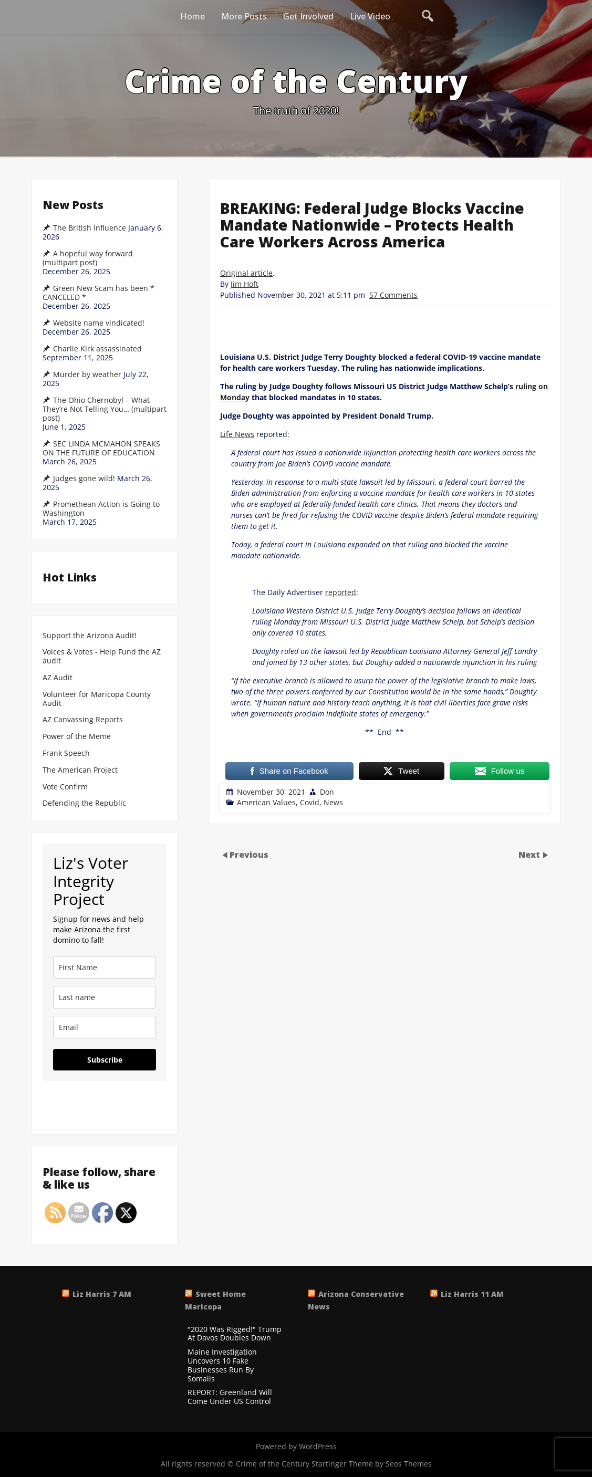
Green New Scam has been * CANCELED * (98, 293)
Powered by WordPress (296, 1446)
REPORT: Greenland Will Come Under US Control (230, 1397)
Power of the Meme (77, 736)
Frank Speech (66, 753)
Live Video (370, 16)
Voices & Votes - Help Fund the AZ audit (102, 656)
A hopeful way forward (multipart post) (88, 258)
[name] (104, 967)
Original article (246, 273)
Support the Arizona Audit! (90, 635)
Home (192, 16)
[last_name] (104, 997)
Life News (237, 434)
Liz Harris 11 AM (472, 1294)
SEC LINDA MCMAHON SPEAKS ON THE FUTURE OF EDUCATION (101, 448)
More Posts (244, 16)
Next (530, 854)
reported (340, 592)
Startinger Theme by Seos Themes (371, 1464)
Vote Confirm (65, 787)
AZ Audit (57, 677)
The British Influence (89, 228)
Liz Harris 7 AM (101, 1294)
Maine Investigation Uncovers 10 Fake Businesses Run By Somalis (222, 1365)
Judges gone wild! (84, 478)
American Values (266, 802)
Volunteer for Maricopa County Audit (97, 699)
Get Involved (308, 16)
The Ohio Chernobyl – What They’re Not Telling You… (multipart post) (105, 409)
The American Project (80, 770)
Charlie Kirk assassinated (97, 348)
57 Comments (393, 295)
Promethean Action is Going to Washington (101, 509)
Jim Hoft (244, 284)
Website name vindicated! (98, 323)
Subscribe (104, 1060)
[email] (104, 1027)
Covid (309, 802)
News (333, 802)
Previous (249, 854)
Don (327, 792)
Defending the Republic (84, 803)
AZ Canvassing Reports (83, 719)
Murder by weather (87, 374)
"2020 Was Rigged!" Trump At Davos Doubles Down (235, 1334)
